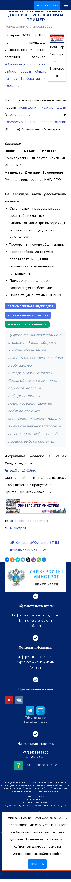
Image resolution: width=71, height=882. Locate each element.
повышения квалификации (42, 107)
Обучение (40, 542)
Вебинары (20, 542)
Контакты (35, 667)
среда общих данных (29, 550)
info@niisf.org (35, 757)
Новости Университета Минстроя (29, 524)
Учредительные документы (35, 662)
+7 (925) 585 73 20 (35, 752)
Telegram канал (35, 717)
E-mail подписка (35, 722)
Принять (37, 863)
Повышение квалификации (35, 620)
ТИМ (55, 542)
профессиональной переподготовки (35, 122)
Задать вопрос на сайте (41, 765)
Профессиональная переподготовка (35, 615)
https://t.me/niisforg (20, 470)
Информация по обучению (35, 657)
